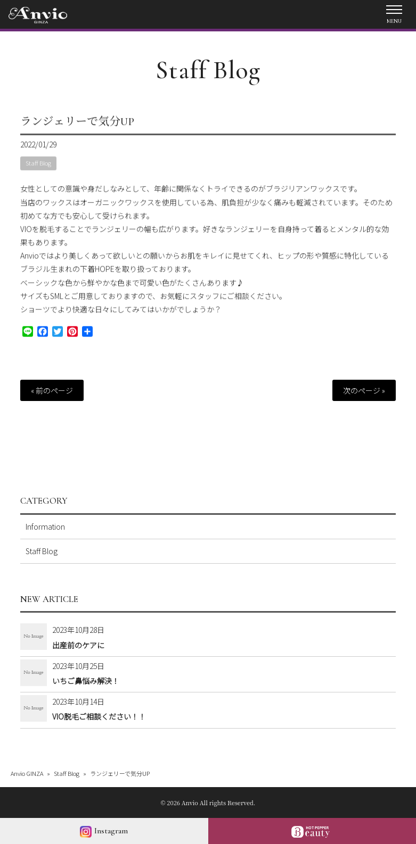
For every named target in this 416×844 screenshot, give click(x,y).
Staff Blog (208, 70)
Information (45, 526)
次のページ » (364, 390)
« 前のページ (52, 390)
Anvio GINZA (27, 773)
